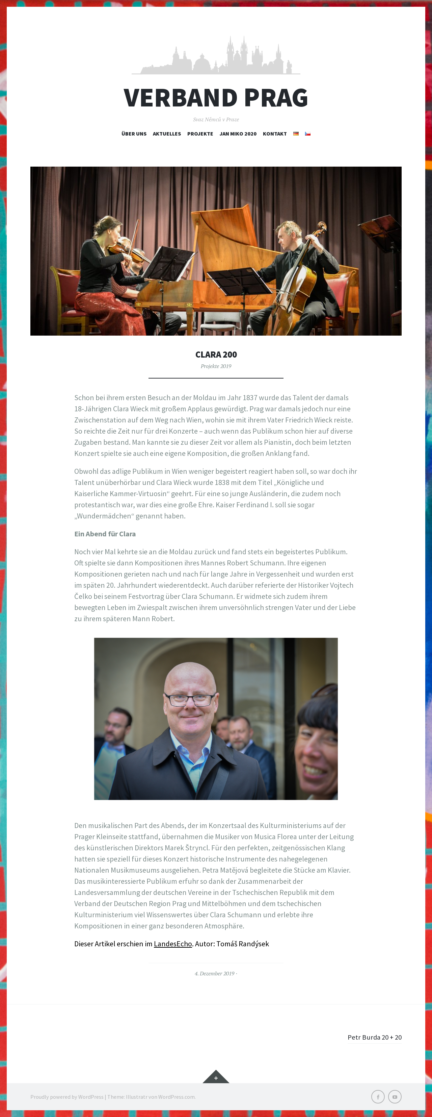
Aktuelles (167, 133)
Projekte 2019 (216, 366)
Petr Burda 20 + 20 (373, 1037)
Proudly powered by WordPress (67, 1096)
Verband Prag (216, 97)
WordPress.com (176, 1096)
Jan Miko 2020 (238, 133)
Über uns (134, 133)
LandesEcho (173, 943)
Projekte (200, 133)
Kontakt (275, 133)
